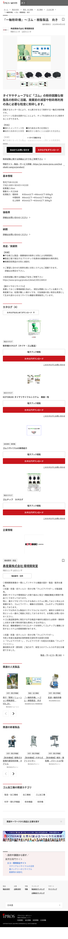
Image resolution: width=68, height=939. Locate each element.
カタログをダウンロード (48, 149)
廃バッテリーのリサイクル (20, 869)
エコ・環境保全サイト (16, 862)
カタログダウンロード (34, 358)
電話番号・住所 (17, 576)
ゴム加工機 (40, 794)
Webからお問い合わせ (19, 149)
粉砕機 (40, 801)
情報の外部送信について (24, 917)
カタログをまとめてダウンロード (21, 312)
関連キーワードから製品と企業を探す (23, 821)
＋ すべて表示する (34, 137)
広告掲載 (43, 920)
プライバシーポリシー (24, 915)
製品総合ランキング (38, 889)
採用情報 (35, 920)
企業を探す (17, 889)
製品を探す (6, 889)
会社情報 (28, 920)
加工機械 (27, 794)
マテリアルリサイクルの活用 (21, 866)
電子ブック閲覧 (34, 351)
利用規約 (20, 920)
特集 (26, 889)
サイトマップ (52, 889)
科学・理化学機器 (12, 801)
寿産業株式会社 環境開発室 (22, 28)
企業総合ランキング (38, 893)
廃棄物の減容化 (16, 872)
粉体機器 (28, 801)
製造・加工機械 (11, 794)
